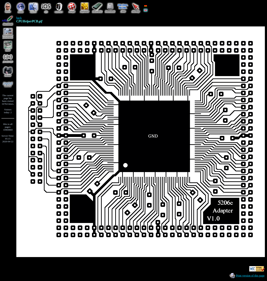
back (19, 17)
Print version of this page (250, 275)
